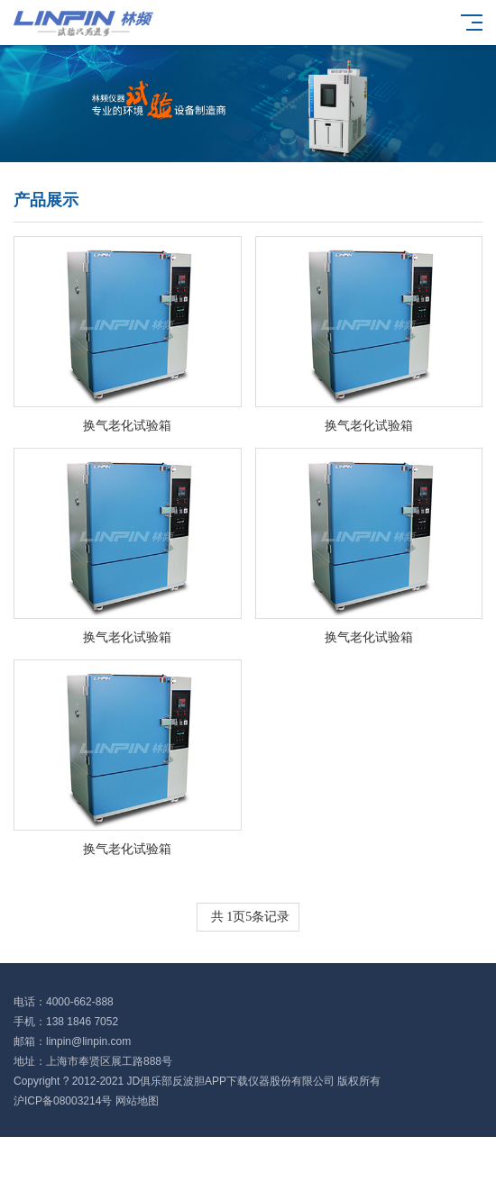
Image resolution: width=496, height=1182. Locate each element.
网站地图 (137, 1101)
